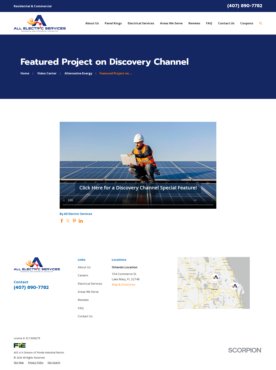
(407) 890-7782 (244, 5)
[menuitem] (19, 362)
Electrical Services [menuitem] (141, 23)
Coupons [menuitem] (246, 23)
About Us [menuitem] (92, 23)
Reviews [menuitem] (194, 23)
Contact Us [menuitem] (226, 23)
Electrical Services (90, 284)
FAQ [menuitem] (209, 23)
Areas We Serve (88, 292)
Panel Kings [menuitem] (113, 23)
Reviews (83, 300)
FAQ (81, 308)
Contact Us (85, 316)
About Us (84, 267)
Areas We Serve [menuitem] (171, 23)
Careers (83, 275)
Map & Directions (123, 284)
